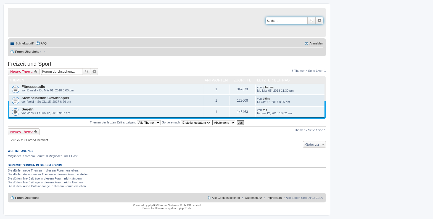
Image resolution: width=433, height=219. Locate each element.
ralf (265, 110)
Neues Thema (21, 71)
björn (266, 98)
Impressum (274, 197)
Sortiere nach (186, 122)
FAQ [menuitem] (44, 43)
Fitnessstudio (33, 87)
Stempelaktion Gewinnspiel (45, 98)
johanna (268, 87)
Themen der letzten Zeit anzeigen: (125, 122)
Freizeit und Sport (29, 64)
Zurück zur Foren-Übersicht (29, 140)
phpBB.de (185, 208)
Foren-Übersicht (27, 51)
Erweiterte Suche (319, 20)
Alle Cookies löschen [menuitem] (226, 197)
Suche (311, 20)
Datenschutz (253, 197)
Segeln (27, 109)
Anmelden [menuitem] (316, 43)
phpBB (152, 205)
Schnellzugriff (24, 43)
